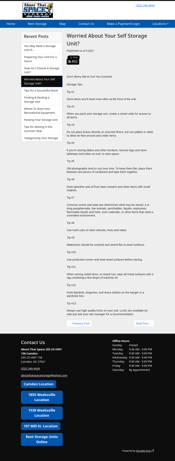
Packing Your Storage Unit (41, 120)
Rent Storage (37, 24)
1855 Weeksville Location (41, 397)
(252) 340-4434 (145, 5)
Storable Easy (145, 450)
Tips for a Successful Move (41, 90)
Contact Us (86, 24)
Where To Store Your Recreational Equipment (39, 111)
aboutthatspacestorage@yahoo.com (44, 375)
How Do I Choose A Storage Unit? (41, 70)
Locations (159, 24)
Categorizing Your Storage (41, 138)
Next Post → (144, 323)
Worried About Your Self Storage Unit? (39, 81)
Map (62, 24)
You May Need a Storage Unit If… (40, 48)
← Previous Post (79, 323)
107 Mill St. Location (41, 426)
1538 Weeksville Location (41, 413)
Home (10, 24)
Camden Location (39, 384)
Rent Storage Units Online (42, 439)
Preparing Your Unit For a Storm (40, 59)
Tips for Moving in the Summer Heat (38, 129)
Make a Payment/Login (123, 24)
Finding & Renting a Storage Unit (37, 99)
